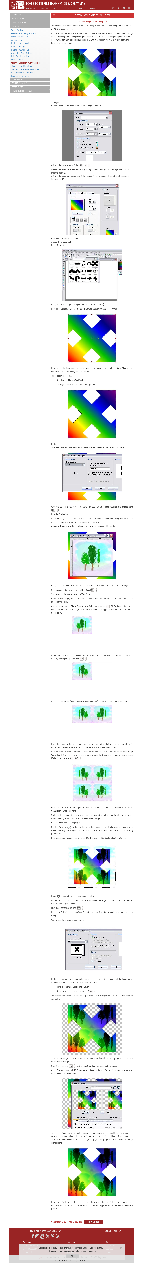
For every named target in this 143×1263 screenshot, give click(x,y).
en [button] (130, 8)
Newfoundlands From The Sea (24, 72)
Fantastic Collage (18, 46)
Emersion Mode (18, 79)
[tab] (30, 15)
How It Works (18, 14)
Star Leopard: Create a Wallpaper (25, 69)
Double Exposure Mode (21, 83)
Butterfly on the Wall (20, 43)
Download (43, 8)
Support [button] (80, 8)
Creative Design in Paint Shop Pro (25, 63)
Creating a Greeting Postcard (23, 33)
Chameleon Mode (19, 22)
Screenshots (17, 87)
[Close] (121, 1247)
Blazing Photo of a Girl (20, 49)
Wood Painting (17, 30)
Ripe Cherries (17, 59)
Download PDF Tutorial (22, 91)
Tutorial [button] (69, 8)
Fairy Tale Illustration (20, 56)
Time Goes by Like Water (21, 66)
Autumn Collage (18, 40)
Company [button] (92, 8)
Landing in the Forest (20, 76)
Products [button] (30, 8)
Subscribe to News (113, 1234)
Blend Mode (17, 26)
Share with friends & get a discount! (45, 1231)
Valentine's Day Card (19, 36)
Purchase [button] (56, 8)
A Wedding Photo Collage (21, 53)
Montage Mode (18, 18)
